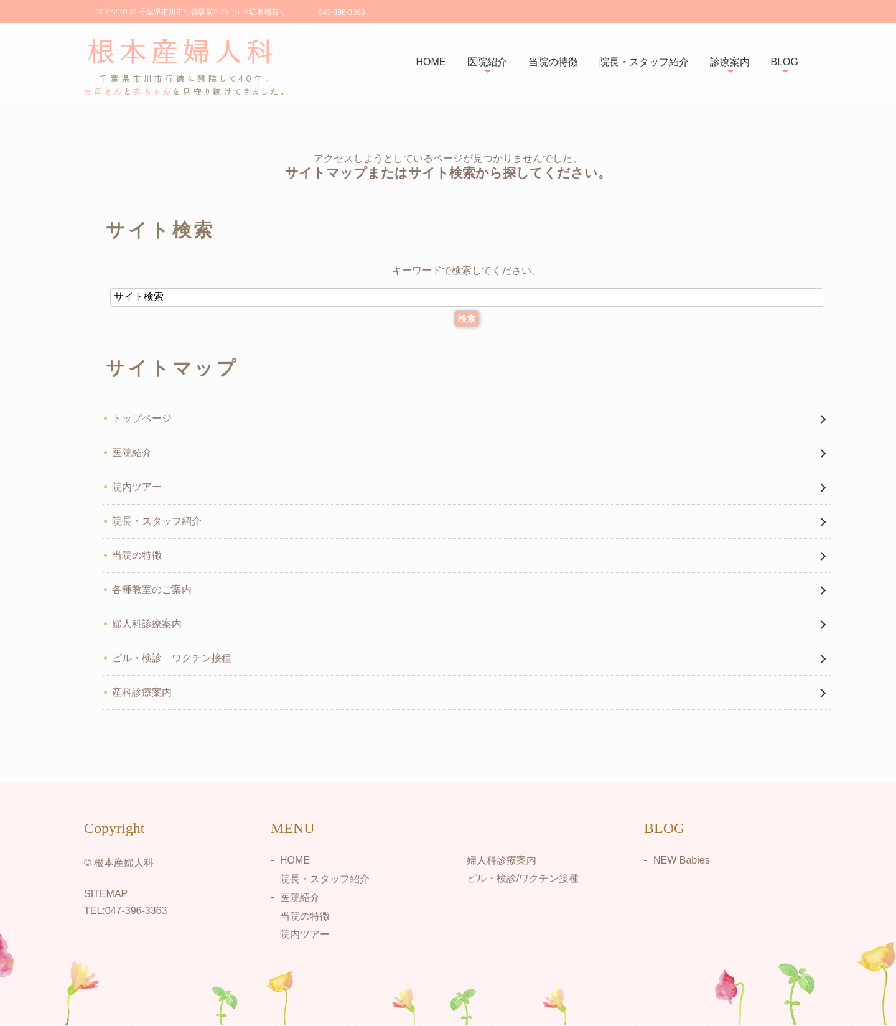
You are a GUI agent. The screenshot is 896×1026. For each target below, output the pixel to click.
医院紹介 (487, 62)
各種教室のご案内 (152, 589)
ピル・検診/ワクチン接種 (523, 878)
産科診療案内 (142, 692)
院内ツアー (137, 487)
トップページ (142, 418)
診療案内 (730, 62)
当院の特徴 (553, 62)
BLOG (784, 62)
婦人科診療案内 (147, 623)
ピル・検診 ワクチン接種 (171, 658)
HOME (431, 62)
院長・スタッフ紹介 (644, 62)
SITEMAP (106, 893)
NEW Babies (681, 860)
